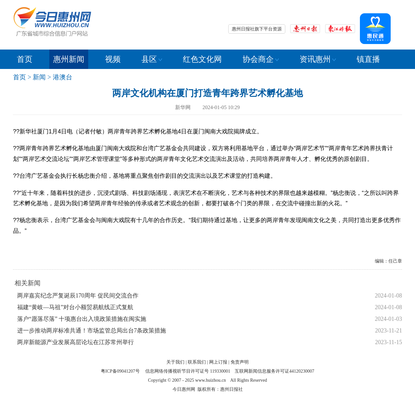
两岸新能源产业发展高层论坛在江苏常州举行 (75, 342)
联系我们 (197, 362)
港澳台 (62, 77)
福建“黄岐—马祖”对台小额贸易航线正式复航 (75, 307)
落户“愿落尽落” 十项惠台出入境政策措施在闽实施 (81, 319)
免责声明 (240, 362)
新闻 (39, 77)
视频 (113, 59)
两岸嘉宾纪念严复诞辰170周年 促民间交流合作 (77, 295)
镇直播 (368, 59)
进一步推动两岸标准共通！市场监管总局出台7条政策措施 (91, 330)
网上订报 (218, 362)
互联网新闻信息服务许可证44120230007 (274, 371)
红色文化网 (202, 59)
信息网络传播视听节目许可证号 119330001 (187, 371)
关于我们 (175, 362)
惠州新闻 (68, 59)
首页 (24, 59)
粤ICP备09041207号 (120, 371)
